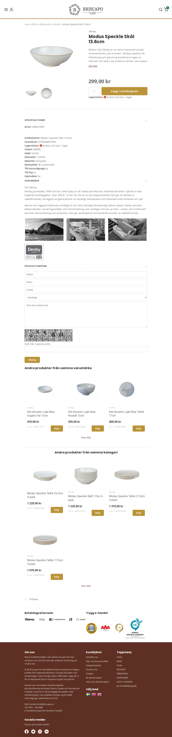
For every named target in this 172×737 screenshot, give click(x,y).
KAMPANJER (122, 677)
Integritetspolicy (93, 665)
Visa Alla (86, 437)
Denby (92, 31)
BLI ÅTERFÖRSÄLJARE (127, 686)
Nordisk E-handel (54, 710)
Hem (27, 24)
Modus (57, 24)
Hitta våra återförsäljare (97, 681)
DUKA (35, 24)
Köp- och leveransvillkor (97, 661)
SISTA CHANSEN (124, 681)
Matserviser (45, 24)
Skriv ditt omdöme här (86, 314)
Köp (56, 428)
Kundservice (92, 669)
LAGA (119, 657)
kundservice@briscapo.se (42, 704)
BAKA (119, 661)
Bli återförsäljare (94, 677)
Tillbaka (31, 599)
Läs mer (93, 65)
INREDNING (122, 673)
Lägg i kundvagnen (124, 91)
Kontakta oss (92, 657)
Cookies (90, 673)
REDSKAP (121, 669)
